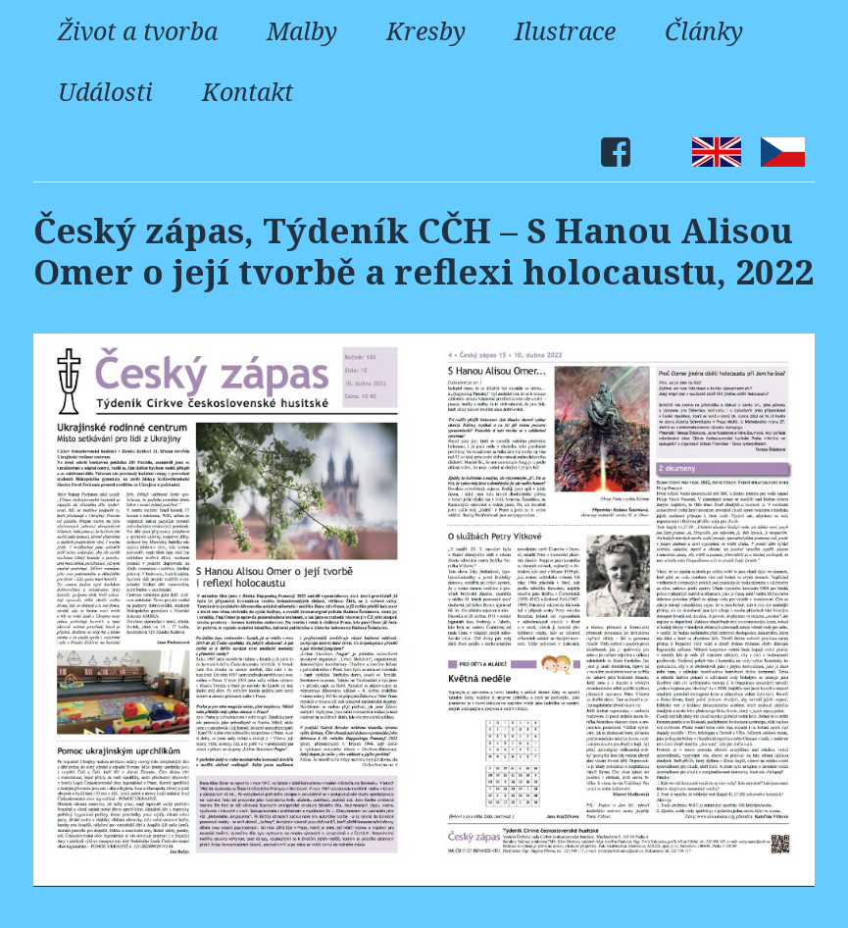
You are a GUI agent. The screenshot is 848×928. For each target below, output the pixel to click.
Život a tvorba (138, 30)
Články (704, 30)
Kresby (426, 30)
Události (105, 91)
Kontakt (247, 91)
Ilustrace (565, 30)
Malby (302, 30)
